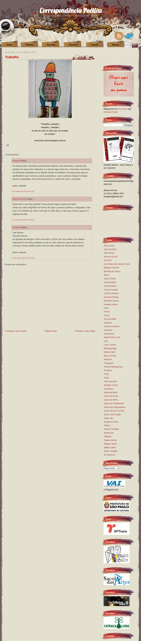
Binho (106, 275)
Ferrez (107, 311)
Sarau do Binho (111, 400)
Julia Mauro (109, 334)
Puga (106, 378)
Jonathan (108, 330)
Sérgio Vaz (109, 433)
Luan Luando (110, 345)
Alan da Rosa (110, 249)
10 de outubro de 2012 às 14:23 (23, 258)
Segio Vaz (108, 418)
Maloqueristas (110, 348)
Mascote (108, 359)
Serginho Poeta (111, 422)
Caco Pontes (110, 278)
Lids (106, 341)
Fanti (106, 308)
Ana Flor (108, 260)
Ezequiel (16, 160)
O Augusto (109, 363)
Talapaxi (107, 436)
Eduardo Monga (111, 297)
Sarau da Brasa (111, 396)
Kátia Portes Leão (112, 337)
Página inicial (51, 331)
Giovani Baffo (110, 319)
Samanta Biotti (110, 392)
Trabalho (12, 57)
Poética (29, 45)
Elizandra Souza (111, 301)
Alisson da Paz (19, 199)
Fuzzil (106, 315)
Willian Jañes (110, 447)
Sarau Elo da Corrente (114, 411)
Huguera (108, 323)
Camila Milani (110, 282)
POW (106, 374)
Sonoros (73, 45)
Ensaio (115, 45)
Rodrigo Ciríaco (111, 385)
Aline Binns (109, 253)
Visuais (95, 45)
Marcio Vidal (109, 352)
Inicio (9, 45)
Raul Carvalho (110, 381)
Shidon (107, 425)
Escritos (51, 45)
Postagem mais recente (16, 331)
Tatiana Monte (110, 440)
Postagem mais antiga (85, 331)
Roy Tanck (122, 109)
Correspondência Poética (70, 10)
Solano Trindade (111, 429)
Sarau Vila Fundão (112, 414)
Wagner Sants (110, 444)
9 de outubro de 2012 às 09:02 (23, 220)
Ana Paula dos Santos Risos (117, 264)
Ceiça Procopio (111, 290)
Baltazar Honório (111, 267)
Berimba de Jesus (112, 271)
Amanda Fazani (111, 112)
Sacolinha (108, 389)
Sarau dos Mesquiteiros (114, 407)
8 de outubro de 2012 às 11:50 (23, 191)
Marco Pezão (110, 356)
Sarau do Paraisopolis (114, 403)
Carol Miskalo (110, 286)
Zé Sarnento (109, 455)
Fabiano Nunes (111, 304)
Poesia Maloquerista (113, 367)
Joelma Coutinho (111, 326)
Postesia (108, 370)
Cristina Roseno (111, 293)
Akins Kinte (109, 246)
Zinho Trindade (111, 451)
